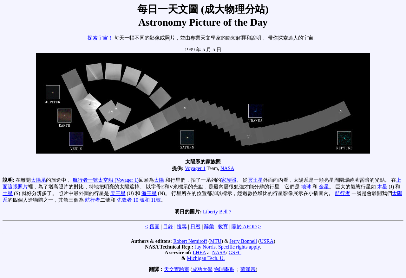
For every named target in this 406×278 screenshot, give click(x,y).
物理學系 (224, 269)
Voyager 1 (195, 168)
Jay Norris (204, 247)
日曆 (195, 226)
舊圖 (154, 226)
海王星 (149, 193)
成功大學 (202, 269)
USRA (267, 241)
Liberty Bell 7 (217, 211)
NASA (227, 168)
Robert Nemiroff (190, 241)
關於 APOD (244, 226)
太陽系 (38, 180)
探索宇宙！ (100, 38)
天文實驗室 (176, 269)
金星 (324, 186)
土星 (8, 193)
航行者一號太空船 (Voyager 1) (106, 180)
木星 (382, 186)
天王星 (118, 193)
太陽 (159, 180)
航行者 (342, 193)
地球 (306, 186)
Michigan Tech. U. (206, 258)
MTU (215, 241)
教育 (223, 226)
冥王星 (255, 180)
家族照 (228, 180)
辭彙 (209, 226)
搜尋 (182, 226)
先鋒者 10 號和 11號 (139, 200)
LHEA (199, 252)
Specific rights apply (239, 247)
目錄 (168, 226)
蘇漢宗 (248, 269)
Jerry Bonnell (243, 241)
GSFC (235, 252)
